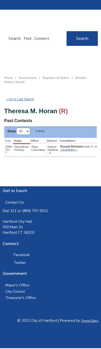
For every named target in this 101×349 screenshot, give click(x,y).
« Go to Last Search (20, 99)
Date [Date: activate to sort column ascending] (8, 140)
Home (8, 78)
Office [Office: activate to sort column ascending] (35, 140)
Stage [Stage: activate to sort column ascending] (18, 140)
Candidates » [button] (68, 149)
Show (18, 131)
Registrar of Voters (56, 78)
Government (28, 78)
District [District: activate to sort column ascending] (52, 140)
